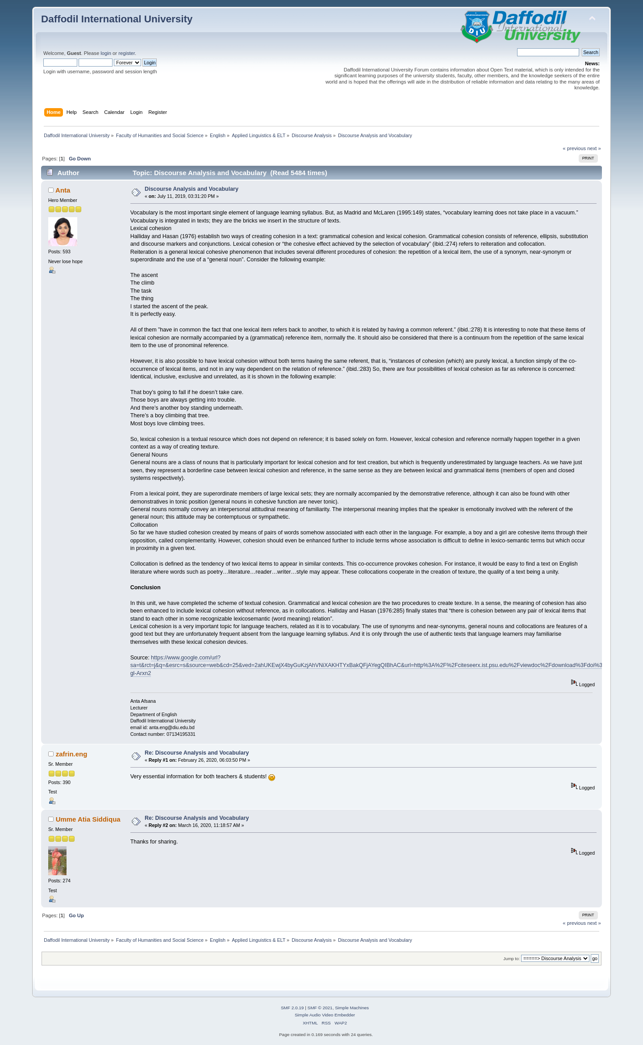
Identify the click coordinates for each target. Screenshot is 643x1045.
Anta (62, 190)
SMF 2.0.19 (292, 1007)
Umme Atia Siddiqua (88, 819)
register (126, 53)
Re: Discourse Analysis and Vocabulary (197, 753)
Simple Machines (352, 1007)
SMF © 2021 (320, 1007)
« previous (574, 148)
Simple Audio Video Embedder (325, 1014)
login (105, 53)
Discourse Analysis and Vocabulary (191, 189)
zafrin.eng (72, 754)
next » (594, 148)
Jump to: (511, 958)
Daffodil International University (116, 19)
